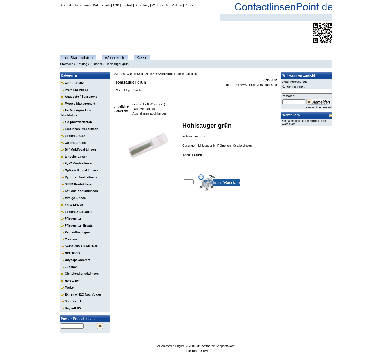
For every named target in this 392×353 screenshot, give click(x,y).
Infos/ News (174, 5)
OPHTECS (72, 253)
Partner (190, 5)
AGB (115, 5)
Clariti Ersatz (74, 82)
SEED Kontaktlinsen (79, 184)
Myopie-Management (80, 103)
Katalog (82, 64)
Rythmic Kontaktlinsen (81, 177)
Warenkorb (114, 57)
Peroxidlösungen (77, 232)
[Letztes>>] (155, 73)
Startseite (66, 5)
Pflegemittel (73, 218)
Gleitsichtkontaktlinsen (82, 273)
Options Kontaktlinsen (81, 170)
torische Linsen (76, 156)
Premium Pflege (76, 89)
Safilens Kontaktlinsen (81, 191)
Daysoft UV (73, 308)
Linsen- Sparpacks (78, 211)
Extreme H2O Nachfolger (83, 294)
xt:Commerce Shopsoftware (216, 346)
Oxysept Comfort (77, 260)
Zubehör (96, 64)
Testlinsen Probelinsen (81, 129)
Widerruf (158, 5)
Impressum (82, 5)
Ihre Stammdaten (77, 57)
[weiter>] (142, 73)
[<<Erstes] (119, 73)
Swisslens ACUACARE (81, 246)
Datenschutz (101, 5)
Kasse (141, 57)
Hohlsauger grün (116, 64)
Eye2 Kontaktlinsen (79, 163)
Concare (71, 239)
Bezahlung (142, 5)
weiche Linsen (75, 142)
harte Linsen (74, 204)
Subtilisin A (73, 301)
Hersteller (72, 280)
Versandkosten (266, 84)
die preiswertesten (78, 122)
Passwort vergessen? (318, 107)
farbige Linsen (75, 198)
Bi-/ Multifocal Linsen (80, 149)
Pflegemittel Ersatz (78, 225)
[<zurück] (131, 73)
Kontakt (127, 5)
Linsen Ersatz (75, 135)
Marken (70, 287)
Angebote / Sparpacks (81, 96)
